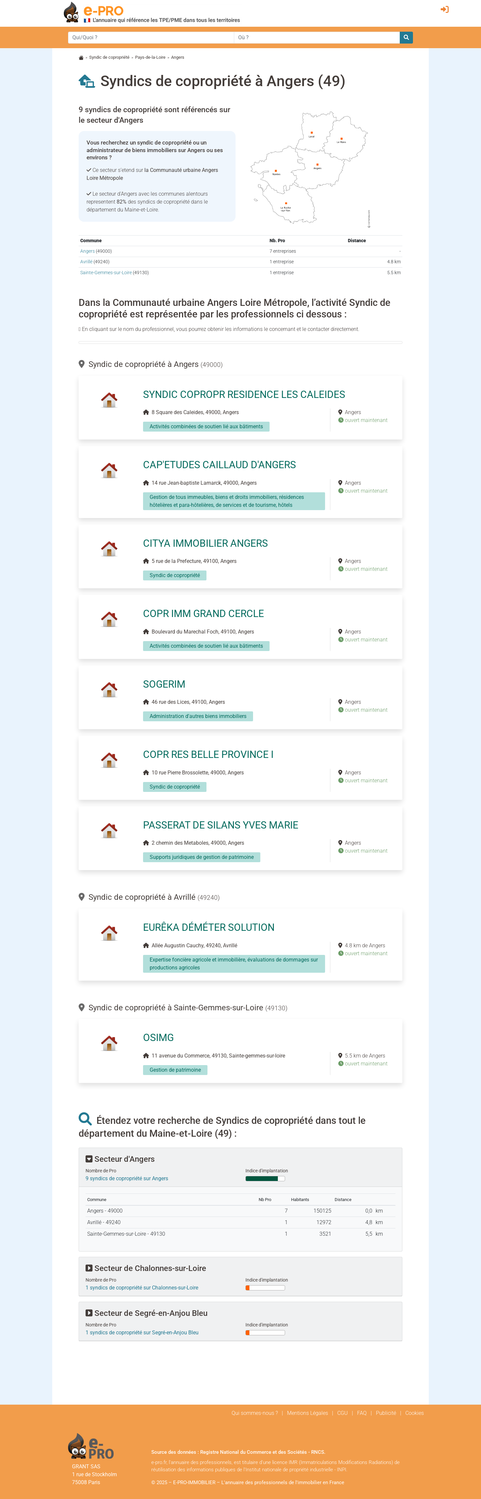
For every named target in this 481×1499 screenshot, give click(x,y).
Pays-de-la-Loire (150, 57)
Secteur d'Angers (120, 1159)
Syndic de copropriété (109, 57)
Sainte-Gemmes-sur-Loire (106, 273)
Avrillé (86, 262)
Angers (87, 251)
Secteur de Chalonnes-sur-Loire (146, 1268)
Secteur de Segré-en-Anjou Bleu (146, 1313)
